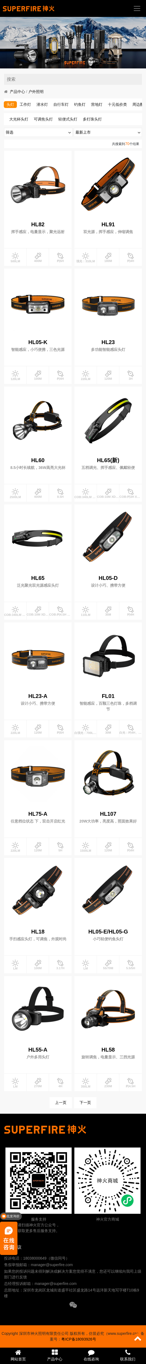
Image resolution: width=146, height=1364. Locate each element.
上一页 (60, 1102)
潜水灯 (62, 104)
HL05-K (37, 342)
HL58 (108, 1050)
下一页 (85, 1102)
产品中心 (17, 91)
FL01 (108, 696)
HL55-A (37, 1050)
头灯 (30, 104)
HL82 (38, 224)
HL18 (38, 932)
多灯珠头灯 (92, 119)
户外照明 (36, 91)
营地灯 (116, 104)
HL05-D (108, 578)
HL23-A (37, 696)
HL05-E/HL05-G (108, 932)
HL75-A (37, 814)
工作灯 (45, 104)
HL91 (108, 224)
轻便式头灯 (67, 119)
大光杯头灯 (18, 119)
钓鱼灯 (99, 104)
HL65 (38, 578)
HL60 (38, 460)
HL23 (108, 342)
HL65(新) (108, 460)
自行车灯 (80, 104)
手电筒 (15, 104)
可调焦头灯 (43, 119)
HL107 (108, 814)
